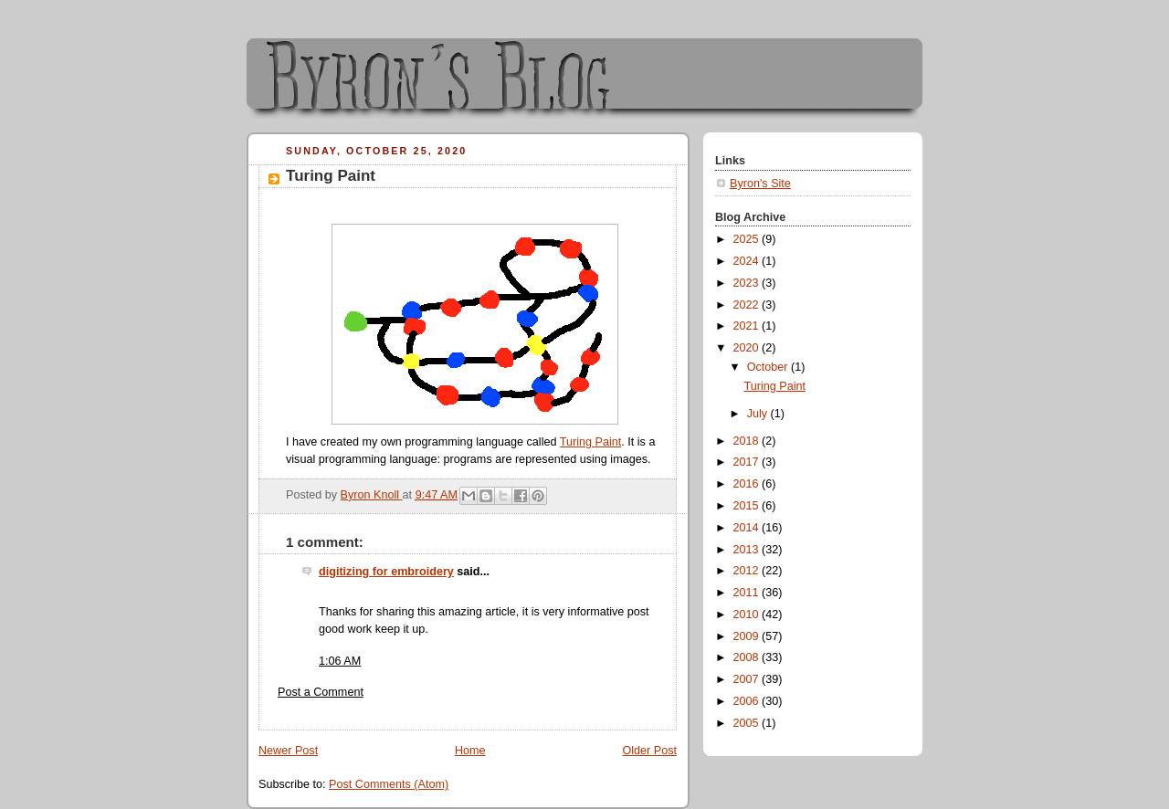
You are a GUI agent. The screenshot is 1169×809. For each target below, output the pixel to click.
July (759, 413)
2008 (748, 657)
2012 (748, 570)
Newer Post (288, 750)
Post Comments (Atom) (388, 784)
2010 (748, 614)
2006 (748, 701)
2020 (748, 347)
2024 (748, 261)
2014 (748, 527)
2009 (748, 636)
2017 (748, 462)
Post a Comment (320, 692)
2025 (748, 239)
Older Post (649, 750)
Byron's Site (760, 183)
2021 (748, 326)
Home (470, 750)
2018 (748, 441)
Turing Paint (591, 442)
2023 (748, 283)
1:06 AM (340, 661)
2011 (748, 592)
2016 (748, 484)
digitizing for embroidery (386, 571)
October (769, 367)
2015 (748, 505)
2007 (748, 679)
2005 (748, 723)
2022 (748, 305)
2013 (748, 549)
